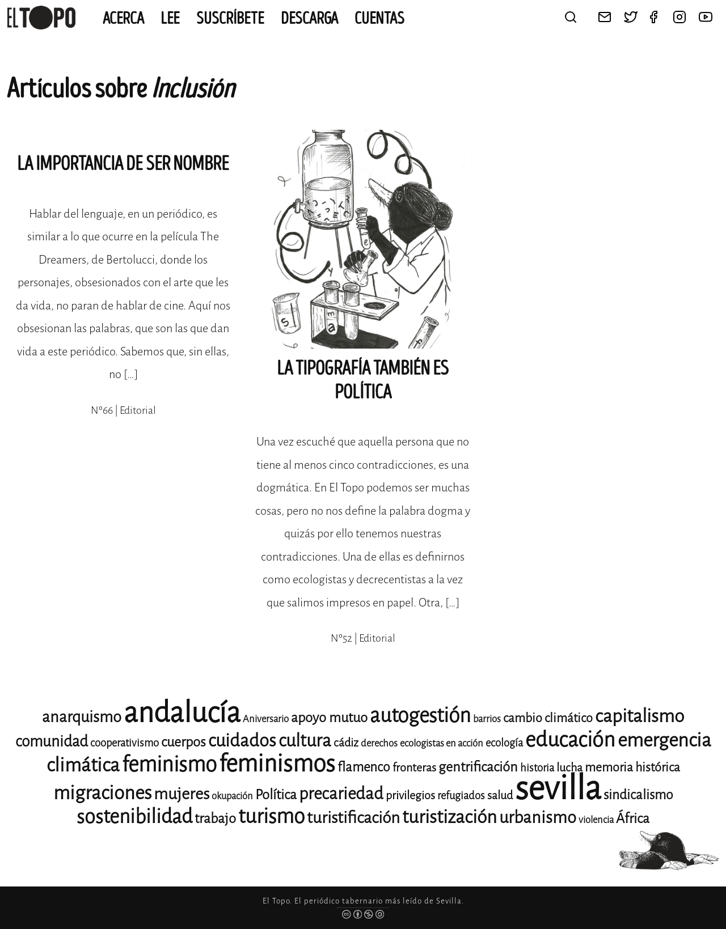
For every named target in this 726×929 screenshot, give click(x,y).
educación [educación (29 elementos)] (570, 739)
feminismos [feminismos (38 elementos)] (277, 763)
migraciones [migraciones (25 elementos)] (102, 792)
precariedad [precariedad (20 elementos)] (341, 794)
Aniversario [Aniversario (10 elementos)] (266, 719)
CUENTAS (379, 18)
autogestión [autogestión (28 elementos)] (420, 715)
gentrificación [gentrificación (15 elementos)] (478, 767)
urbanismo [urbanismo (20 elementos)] (537, 818)
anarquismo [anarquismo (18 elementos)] (81, 717)
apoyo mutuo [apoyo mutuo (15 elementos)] (329, 718)
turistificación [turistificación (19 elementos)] (353, 817)
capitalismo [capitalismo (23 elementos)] (639, 716)
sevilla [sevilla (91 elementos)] (558, 788)
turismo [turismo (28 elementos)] (271, 816)
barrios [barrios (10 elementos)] (487, 719)
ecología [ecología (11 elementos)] (504, 743)
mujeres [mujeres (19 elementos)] (181, 793)
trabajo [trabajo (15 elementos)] (215, 818)
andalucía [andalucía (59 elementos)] (182, 713)
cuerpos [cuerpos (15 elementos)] (183, 742)
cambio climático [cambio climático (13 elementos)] (548, 718)
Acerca (123, 18)
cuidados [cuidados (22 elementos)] (242, 740)
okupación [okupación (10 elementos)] (232, 796)
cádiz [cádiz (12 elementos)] (346, 742)
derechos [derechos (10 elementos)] (379, 743)
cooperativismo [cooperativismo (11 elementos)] (124, 743)
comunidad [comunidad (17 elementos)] (51, 741)
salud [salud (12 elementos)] (500, 795)
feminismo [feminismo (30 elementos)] (169, 764)
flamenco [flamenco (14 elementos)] (363, 767)
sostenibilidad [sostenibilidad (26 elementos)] (134, 816)
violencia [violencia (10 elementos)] (596, 819)
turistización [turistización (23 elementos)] (449, 817)
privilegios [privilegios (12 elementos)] (410, 795)
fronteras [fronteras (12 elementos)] (414, 767)
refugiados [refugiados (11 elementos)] (461, 795)
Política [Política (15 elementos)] (276, 795)
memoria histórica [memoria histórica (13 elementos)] (632, 767)
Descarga (309, 18)
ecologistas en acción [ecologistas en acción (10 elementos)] (441, 743)
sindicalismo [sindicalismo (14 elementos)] (638, 795)
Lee (170, 18)
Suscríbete (230, 18)
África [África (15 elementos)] (632, 818)
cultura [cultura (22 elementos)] (304, 740)
